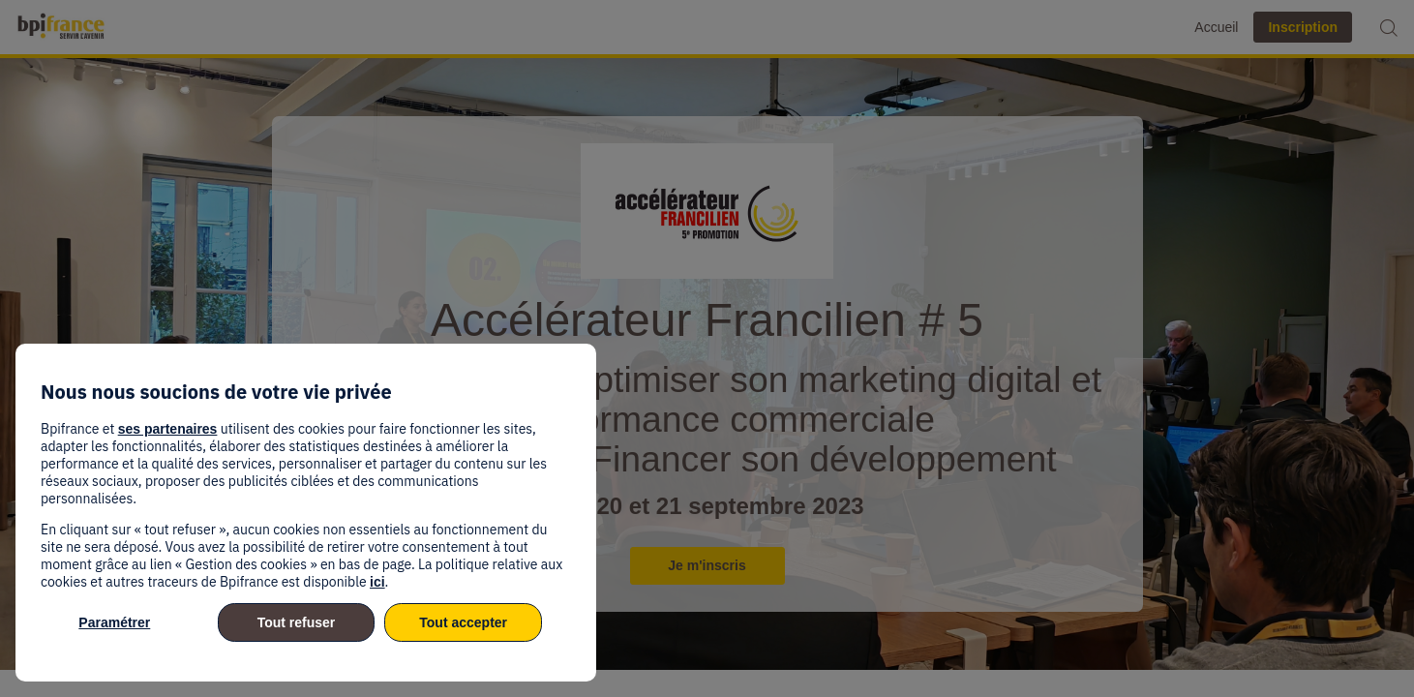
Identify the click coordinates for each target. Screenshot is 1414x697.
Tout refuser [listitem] (296, 622)
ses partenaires (168, 429)
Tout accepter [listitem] (463, 622)
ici (377, 582)
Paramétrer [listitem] (114, 622)
